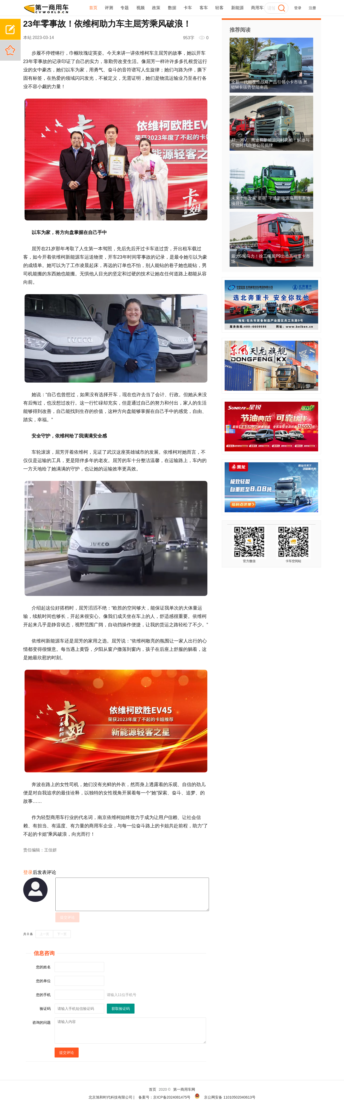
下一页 (62, 934)
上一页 (44, 934)
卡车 (188, 7)
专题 (124, 7)
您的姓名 (43, 967)
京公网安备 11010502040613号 (229, 1097)
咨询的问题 (41, 1022)
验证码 (45, 1008)
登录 (297, 8)
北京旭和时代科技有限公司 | (112, 1097)
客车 (204, 7)
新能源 (237, 7)
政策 (156, 7)
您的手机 (43, 995)
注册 (312, 8)
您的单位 (43, 981)
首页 (93, 7)
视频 (140, 7)
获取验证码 (121, 1008)
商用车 (257, 7)
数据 (172, 7)
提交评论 (67, 917)
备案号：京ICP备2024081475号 (164, 1097)
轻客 (219, 7)
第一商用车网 (184, 1089)
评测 (109, 7)
